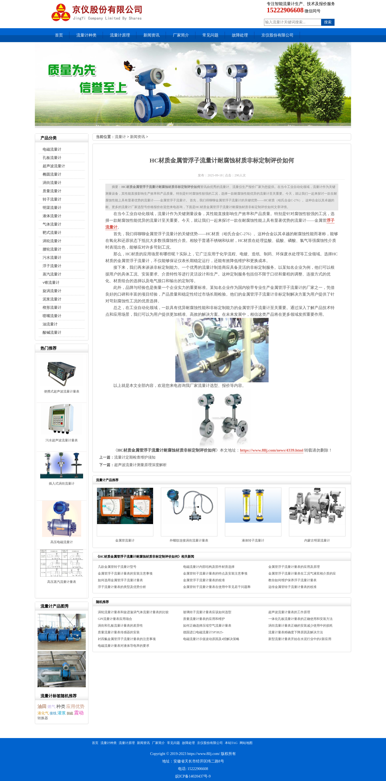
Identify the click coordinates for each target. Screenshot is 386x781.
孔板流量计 (52, 158)
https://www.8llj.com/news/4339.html (271, 450)
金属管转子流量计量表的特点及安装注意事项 (215, 573)
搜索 (328, 22)
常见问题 (210, 35)
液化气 (43, 713)
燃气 (51, 706)
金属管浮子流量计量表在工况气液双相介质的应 (302, 573)
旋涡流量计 (52, 291)
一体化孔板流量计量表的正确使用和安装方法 (300, 619)
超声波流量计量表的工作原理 (289, 612)
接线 (53, 713)
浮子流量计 (52, 266)
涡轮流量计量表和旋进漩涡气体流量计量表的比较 (133, 612)
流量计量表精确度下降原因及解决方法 (295, 632)
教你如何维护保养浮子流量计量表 (292, 580)
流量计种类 (86, 35)
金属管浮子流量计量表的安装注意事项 (125, 573)
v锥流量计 (51, 283)
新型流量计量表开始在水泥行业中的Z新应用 (299, 639)
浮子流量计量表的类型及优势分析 (122, 587)
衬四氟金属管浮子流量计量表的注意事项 (127, 639)
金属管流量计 (125, 540)
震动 (79, 712)
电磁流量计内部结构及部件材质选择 (209, 567)
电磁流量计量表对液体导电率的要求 (123, 646)
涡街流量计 (52, 183)
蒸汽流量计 (52, 274)
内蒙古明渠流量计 (317, 540)
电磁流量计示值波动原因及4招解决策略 (211, 639)
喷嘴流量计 (52, 316)
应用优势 (75, 706)
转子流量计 (52, 199)
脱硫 (70, 713)
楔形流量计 (52, 308)
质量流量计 (52, 191)
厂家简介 (181, 35)
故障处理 (240, 35)
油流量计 (50, 324)
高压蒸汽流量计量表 (61, 582)
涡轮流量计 (52, 241)
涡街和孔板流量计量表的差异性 (120, 625)
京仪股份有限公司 (277, 35)
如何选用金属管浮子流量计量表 (120, 580)
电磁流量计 (52, 149)
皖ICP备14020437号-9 (192, 776)
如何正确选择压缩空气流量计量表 (207, 625)
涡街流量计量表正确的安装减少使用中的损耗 (300, 625)
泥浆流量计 (52, 299)
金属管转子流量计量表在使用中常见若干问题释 (217, 587)
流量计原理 (120, 35)
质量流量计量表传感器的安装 (119, 632)
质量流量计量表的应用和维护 (204, 619)
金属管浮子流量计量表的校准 (204, 580)
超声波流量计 (54, 166)
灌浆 (61, 713)
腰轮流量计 (52, 249)
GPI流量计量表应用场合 (115, 619)
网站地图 (246, 743)
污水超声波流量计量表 (62, 440)
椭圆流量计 (52, 174)
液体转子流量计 (253, 540)
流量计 (120, 137)
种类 (60, 706)
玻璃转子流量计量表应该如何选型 (207, 612)
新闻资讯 (151, 35)
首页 (59, 35)
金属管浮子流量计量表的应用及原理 (294, 567)
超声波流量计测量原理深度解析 (140, 465)
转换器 (43, 718)
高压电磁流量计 (61, 542)
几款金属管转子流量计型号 (117, 567)
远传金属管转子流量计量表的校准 (292, 587)
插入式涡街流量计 (62, 483)
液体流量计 (52, 216)
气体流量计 (52, 224)
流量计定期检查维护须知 (134, 457)
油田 (42, 706)
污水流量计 (52, 258)
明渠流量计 (52, 208)
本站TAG (231, 743)
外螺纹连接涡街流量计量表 (189, 540)
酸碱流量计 (52, 332)
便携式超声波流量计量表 (61, 391)
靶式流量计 (52, 233)
